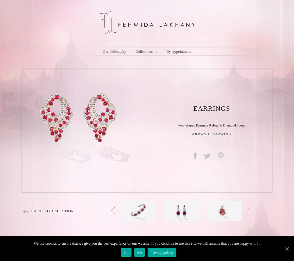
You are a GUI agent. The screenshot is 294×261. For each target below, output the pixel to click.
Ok (126, 252)
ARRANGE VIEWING (211, 134)
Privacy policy (161, 252)
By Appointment (179, 51)
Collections (146, 51)
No (139, 252)
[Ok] (287, 249)
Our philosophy (114, 51)
